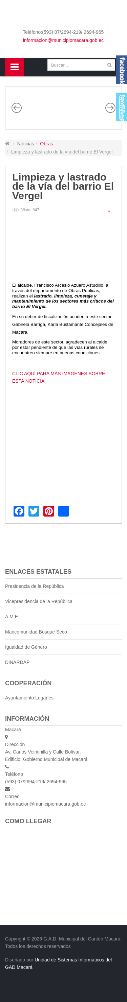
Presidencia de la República (34, 586)
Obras (46, 143)
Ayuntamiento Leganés (29, 697)
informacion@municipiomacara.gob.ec (63, 40)
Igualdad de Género (26, 647)
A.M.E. (12, 616)
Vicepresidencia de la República (38, 601)
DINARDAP (17, 662)
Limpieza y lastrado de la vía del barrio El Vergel (63, 186)
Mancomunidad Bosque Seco (36, 632)
